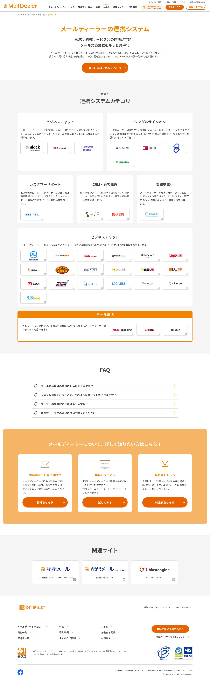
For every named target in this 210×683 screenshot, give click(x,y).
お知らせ (105, 638)
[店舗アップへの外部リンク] (176, 256)
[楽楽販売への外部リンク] (118, 214)
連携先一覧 (23, 638)
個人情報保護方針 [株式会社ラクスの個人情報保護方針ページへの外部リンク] (155, 670)
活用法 (81, 7)
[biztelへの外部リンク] (32, 214)
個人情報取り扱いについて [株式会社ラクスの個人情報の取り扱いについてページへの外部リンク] (135, 670)
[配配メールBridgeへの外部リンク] (105, 572)
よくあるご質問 (155, 2)
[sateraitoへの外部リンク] (122, 162)
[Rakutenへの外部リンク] (148, 330)
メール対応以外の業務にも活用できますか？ (108, 386)
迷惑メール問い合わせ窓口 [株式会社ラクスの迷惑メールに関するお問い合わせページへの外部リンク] (174, 670)
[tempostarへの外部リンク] (62, 256)
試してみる (105, 502)
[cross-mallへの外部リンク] (119, 256)
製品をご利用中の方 (198, 2)
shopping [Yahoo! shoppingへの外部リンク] (122, 329)
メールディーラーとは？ (30, 626)
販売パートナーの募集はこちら (170, 636)
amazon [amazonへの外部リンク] (175, 329)
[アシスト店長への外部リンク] (119, 270)
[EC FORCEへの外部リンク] (147, 284)
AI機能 (106, 7)
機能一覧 (41, 14)
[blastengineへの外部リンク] (154, 572)
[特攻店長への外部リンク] (62, 284)
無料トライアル (196, 7)
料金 (90, 7)
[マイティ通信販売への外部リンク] (62, 270)
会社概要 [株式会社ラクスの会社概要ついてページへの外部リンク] (119, 670)
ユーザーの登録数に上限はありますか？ (108, 404)
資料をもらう (175, 7)
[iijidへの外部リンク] (149, 148)
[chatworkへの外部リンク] (59, 148)
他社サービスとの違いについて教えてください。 (108, 413)
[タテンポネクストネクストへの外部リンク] (33, 298)
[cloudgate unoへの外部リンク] (122, 148)
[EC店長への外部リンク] (176, 270)
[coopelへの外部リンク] (152, 214)
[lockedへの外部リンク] (176, 148)
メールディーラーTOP (26, 14)
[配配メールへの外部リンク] (55, 572)
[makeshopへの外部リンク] (147, 256)
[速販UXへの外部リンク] (147, 270)
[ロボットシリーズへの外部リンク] (33, 270)
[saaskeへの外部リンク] (92, 214)
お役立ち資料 (170, 2)
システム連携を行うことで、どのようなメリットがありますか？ (108, 395)
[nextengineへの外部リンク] (33, 256)
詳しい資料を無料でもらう (105, 68)
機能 (98, 7)
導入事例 (133, 7)
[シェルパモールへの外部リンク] (33, 284)
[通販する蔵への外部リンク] (90, 270)
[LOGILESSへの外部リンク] (119, 284)
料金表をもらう (165, 502)
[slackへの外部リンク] (32, 148)
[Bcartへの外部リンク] (90, 284)
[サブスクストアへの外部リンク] (176, 284)
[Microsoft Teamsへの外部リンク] (86, 148)
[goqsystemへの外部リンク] (90, 256)
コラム (183, 2)
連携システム (119, 7)
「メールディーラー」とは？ (61, 7)
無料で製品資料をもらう (170, 629)
